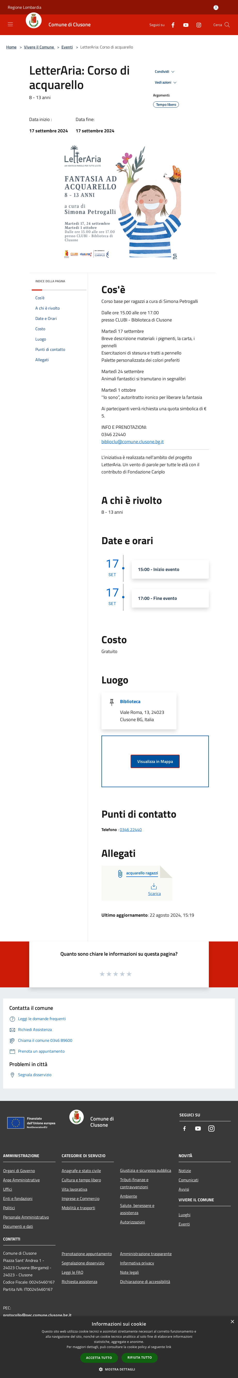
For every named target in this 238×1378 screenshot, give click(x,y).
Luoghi (185, 1215)
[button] (119, 1369)
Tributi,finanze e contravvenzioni (134, 1183)
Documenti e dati (18, 1226)
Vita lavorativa (74, 1189)
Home (11, 47)
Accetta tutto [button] (99, 1358)
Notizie (185, 1170)
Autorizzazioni (132, 1222)
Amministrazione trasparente (146, 1254)
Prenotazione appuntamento (87, 1254)
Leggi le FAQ (72, 1272)
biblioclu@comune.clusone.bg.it (132, 441)
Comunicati (189, 1180)
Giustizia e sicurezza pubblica (145, 1170)
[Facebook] (171, 24)
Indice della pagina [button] (50, 281)
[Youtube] (184, 24)
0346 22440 (131, 829)
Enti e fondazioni (18, 1198)
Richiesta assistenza (79, 1281)
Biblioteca (130, 701)
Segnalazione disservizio (83, 1263)
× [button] (232, 1322)
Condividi (165, 72)
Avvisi (184, 1189)
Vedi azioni (166, 82)
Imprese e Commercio (80, 1198)
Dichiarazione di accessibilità (145, 1281)
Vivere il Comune (39, 47)
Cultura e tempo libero (81, 1180)
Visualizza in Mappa (155, 761)
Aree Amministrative (21, 1180)
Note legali (129, 1272)
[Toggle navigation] (10, 24)
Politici (9, 1208)
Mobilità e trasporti (78, 1208)
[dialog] (119, 1347)
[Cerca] (227, 25)
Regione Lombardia (24, 7)
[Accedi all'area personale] (216, 8)
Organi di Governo (19, 1170)
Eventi (67, 47)
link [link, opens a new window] (168, 1347)
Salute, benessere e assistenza (137, 1209)
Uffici (7, 1189)
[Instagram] (197, 24)
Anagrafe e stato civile (81, 1170)
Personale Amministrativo (26, 1217)
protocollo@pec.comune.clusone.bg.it (37, 1315)
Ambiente (128, 1196)
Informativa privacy (137, 1263)
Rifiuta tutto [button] (140, 1357)
